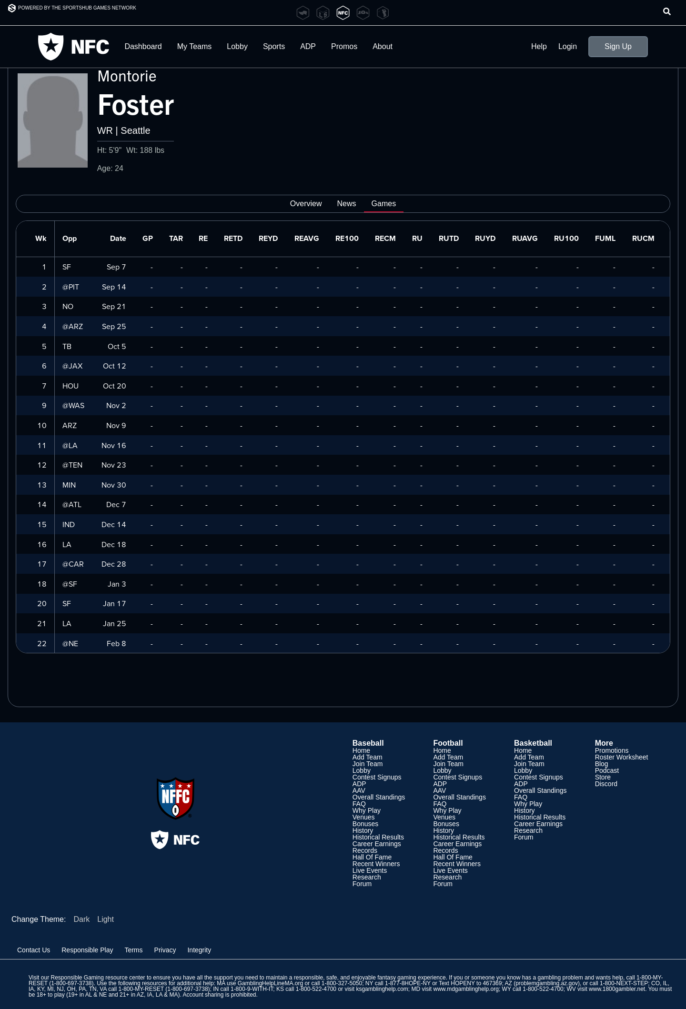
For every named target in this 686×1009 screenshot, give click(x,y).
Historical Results (378, 837)
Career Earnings (377, 844)
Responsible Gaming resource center (97, 977)
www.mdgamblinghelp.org (465, 989)
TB (66, 346)
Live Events (370, 870)
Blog (601, 764)
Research (367, 877)
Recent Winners (376, 864)
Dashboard (142, 46)
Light (105, 919)
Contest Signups (377, 777)
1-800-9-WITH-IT (252, 989)
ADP (308, 46)
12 (42, 465)
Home (361, 750)
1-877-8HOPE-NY (408, 983)
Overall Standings (379, 797)
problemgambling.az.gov (546, 983)
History (363, 830)
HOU (70, 385)
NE (73, 643)
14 (42, 504)
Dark (81, 919)
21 (42, 623)
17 (42, 564)
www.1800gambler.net (617, 989)
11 (42, 445)
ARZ (76, 326)
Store (603, 777)
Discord (606, 784)
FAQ (359, 804)
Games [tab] (384, 204)
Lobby (237, 46)
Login (567, 46)
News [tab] (346, 204)
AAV (359, 790)
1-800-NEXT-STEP (624, 983)
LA (73, 445)
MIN (69, 485)
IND (68, 524)
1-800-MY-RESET (141, 989)
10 (42, 425)
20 (42, 603)
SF (66, 266)
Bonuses (365, 824)
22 (42, 643)
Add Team (368, 757)
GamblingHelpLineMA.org (270, 983)
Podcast (607, 770)
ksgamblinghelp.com (382, 989)
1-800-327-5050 (342, 983)
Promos (344, 46)
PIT (74, 286)
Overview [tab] (306, 204)
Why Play (367, 810)
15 (42, 524)
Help (539, 46)
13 (42, 485)
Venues (364, 817)
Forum (362, 884)
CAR (76, 564)
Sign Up (618, 46)
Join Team (368, 764)
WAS (76, 405)
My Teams (194, 46)
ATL (75, 504)
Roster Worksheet (621, 757)
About (383, 46)
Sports (274, 46)
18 (42, 584)
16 (42, 544)
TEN (75, 465)
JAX (75, 365)
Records (365, 850)
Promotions (612, 750)
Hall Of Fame (372, 857)
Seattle (135, 130)
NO (67, 306)
